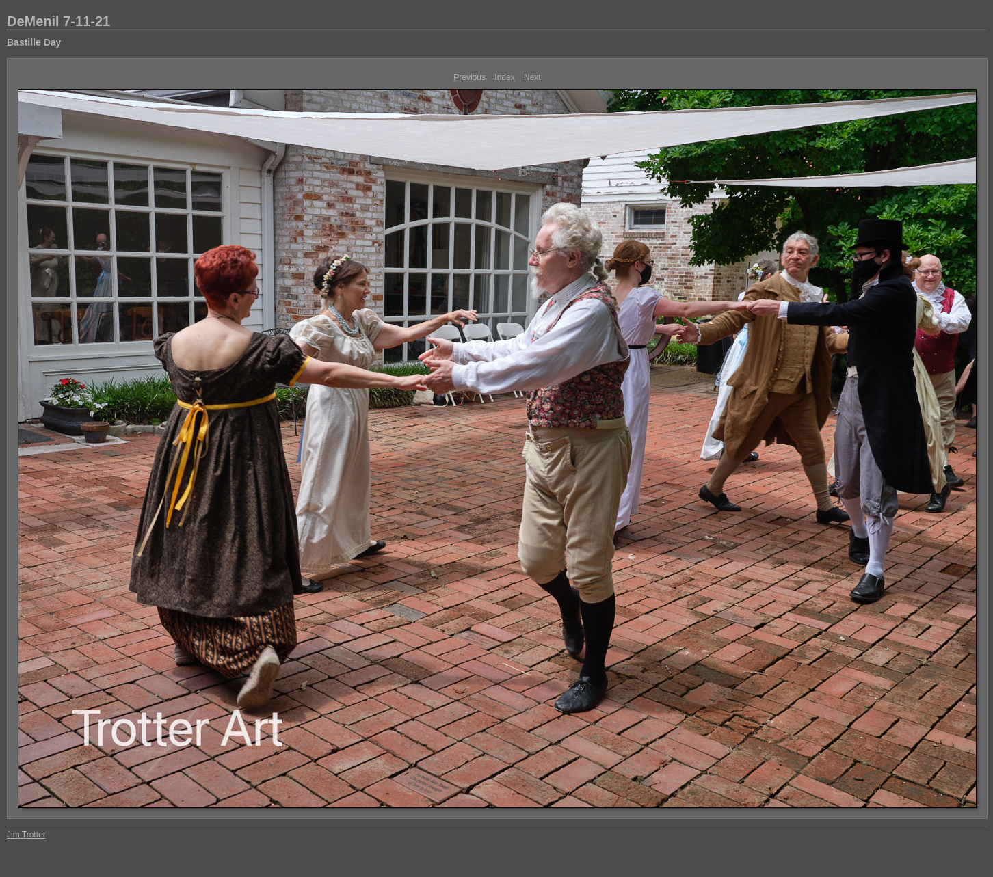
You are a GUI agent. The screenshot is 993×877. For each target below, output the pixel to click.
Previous (469, 77)
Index (504, 77)
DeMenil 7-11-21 (58, 21)
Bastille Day (34, 42)
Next (532, 77)
